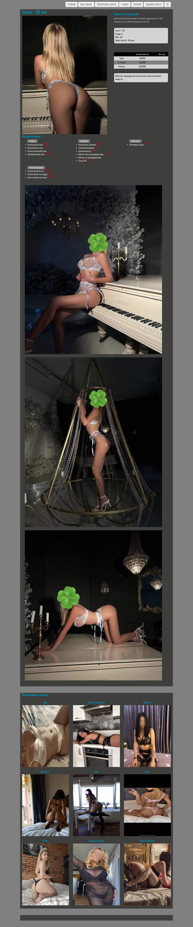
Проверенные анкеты (106, 4)
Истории (137, 4)
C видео (124, 4)
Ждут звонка (86, 4)
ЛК (167, 4)
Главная (71, 4)
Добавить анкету (153, 4)
